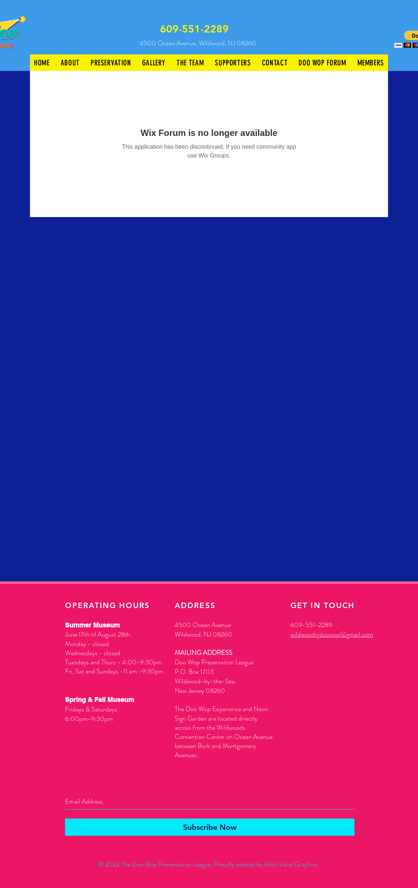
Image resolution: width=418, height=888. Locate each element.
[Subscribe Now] (209, 827)
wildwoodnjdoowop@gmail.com (331, 634)
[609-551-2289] (195, 29)
